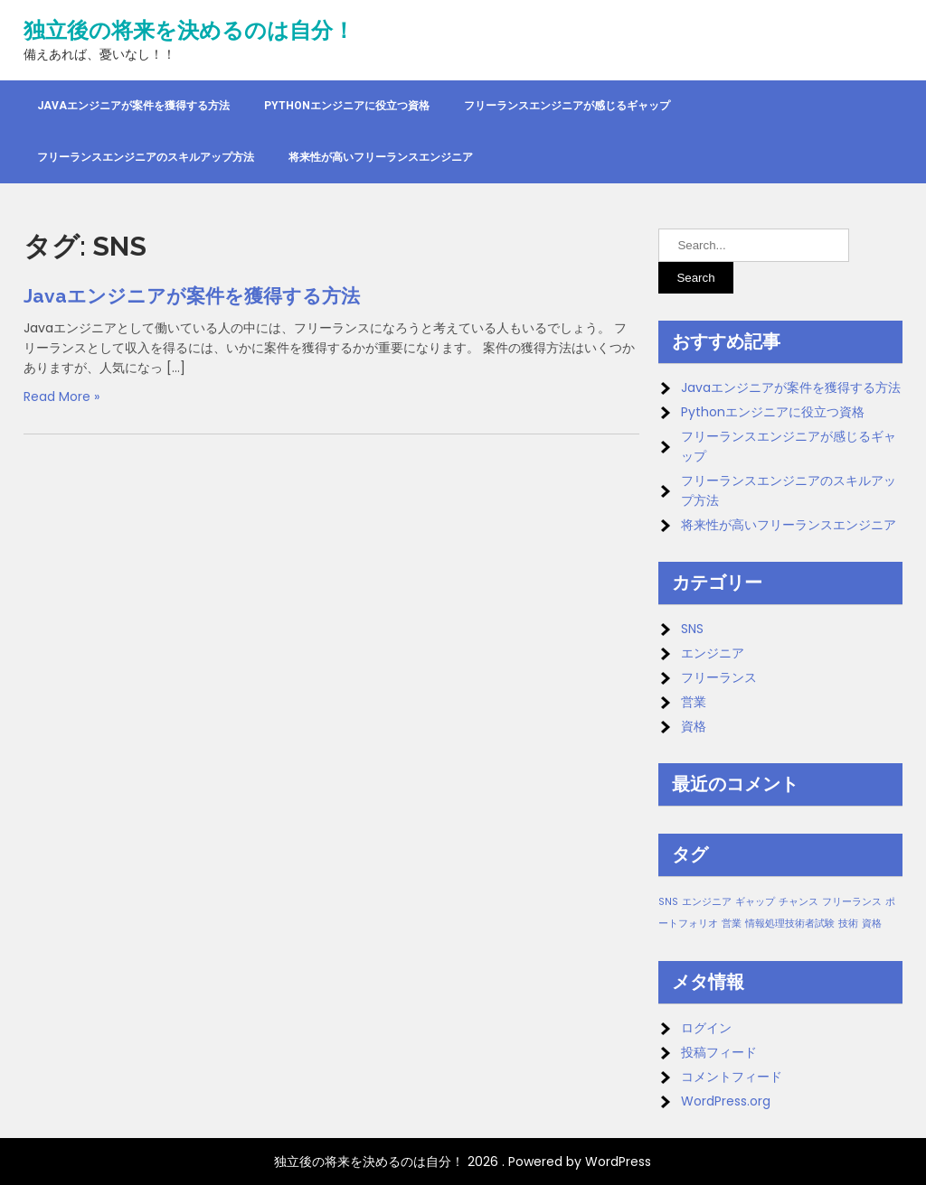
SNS (692, 629)
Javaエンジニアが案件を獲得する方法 (133, 105)
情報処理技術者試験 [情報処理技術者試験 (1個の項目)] (790, 923)
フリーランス (719, 677)
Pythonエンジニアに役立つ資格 (347, 105)
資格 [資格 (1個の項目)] (872, 923)
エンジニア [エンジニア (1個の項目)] (707, 902)
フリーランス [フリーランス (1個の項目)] (852, 902)
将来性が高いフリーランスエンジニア (380, 157)
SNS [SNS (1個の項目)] (668, 902)
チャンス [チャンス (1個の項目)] (798, 902)
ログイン (706, 1028)
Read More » (61, 396)
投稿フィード (719, 1052)
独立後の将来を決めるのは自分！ (189, 30)
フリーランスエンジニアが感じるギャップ (567, 105)
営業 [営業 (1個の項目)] (732, 923)
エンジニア (712, 653)
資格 (693, 726)
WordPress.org (725, 1101)
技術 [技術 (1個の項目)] (848, 923)
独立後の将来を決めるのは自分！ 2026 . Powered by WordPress (462, 1161)
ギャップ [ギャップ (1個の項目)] (755, 902)
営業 (693, 702)
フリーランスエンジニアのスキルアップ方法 (145, 157)
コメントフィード (731, 1077)
